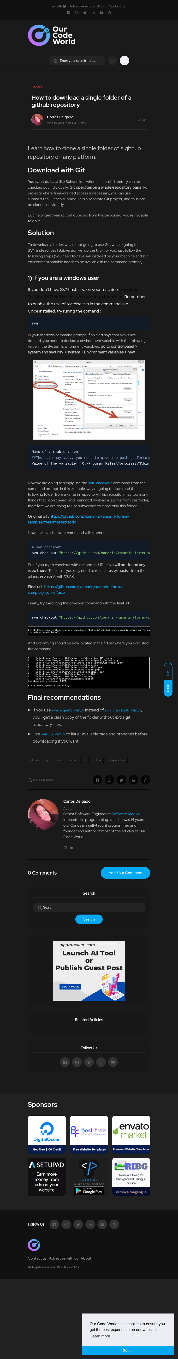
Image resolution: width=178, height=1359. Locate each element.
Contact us (117, 6)
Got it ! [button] (128, 1350)
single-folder (117, 760)
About (102, 6)
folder (97, 760)
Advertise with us (82, 6)
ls (85, 760)
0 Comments (42, 873)
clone (72, 760)
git (48, 760)
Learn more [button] (100, 1336)
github (34, 760)
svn (59, 760)
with (59, 6)
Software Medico (126, 813)
